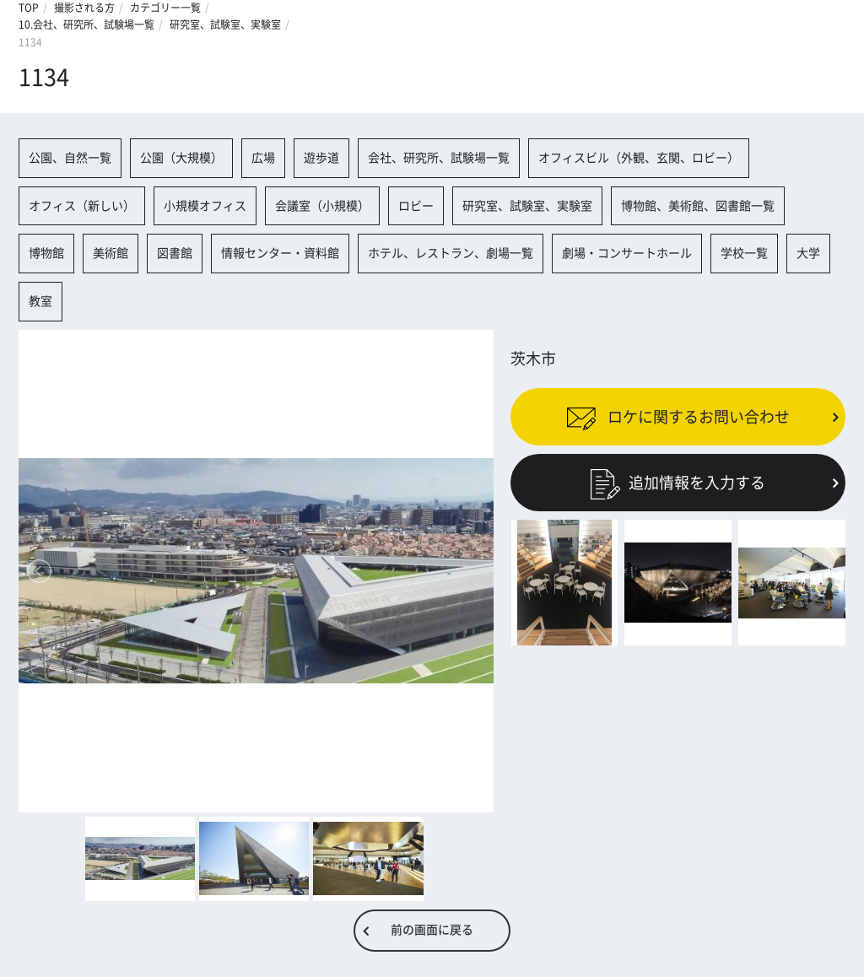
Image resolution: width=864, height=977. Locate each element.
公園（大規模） (181, 158)
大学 (808, 253)
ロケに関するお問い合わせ (678, 416)
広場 (263, 158)
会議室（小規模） (322, 206)
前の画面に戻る (432, 930)
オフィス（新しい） (82, 206)
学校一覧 (744, 253)
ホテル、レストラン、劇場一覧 (450, 253)
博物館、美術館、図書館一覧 (698, 206)
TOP (29, 8)
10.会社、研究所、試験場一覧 (86, 24)
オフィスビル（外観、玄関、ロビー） (638, 158)
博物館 (46, 253)
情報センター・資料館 (280, 253)
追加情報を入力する (678, 482)
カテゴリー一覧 (165, 8)
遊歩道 (321, 158)
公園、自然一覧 (70, 158)
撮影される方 (84, 8)
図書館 (174, 253)
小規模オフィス (205, 206)
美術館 (110, 253)
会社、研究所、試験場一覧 (439, 158)
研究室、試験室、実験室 (225, 24)
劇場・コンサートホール (627, 253)
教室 (40, 301)
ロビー (416, 206)
